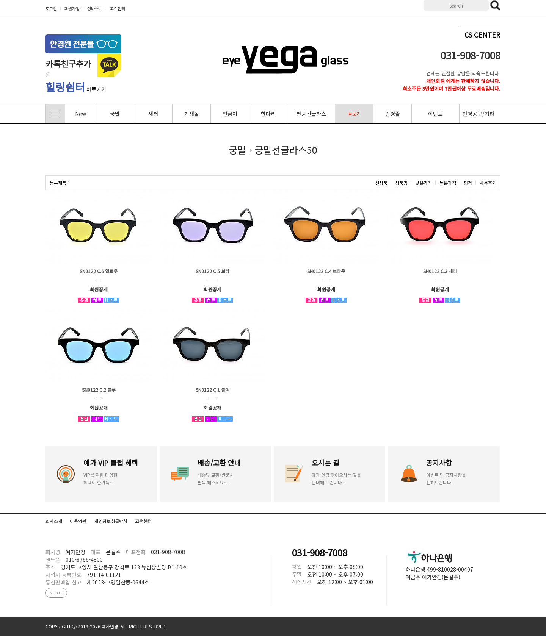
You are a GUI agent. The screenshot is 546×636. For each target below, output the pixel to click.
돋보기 (354, 113)
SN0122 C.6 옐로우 (99, 271)
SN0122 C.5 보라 (212, 271)
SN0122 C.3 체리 (440, 271)
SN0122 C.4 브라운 (326, 271)
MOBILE (56, 592)
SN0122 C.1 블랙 (212, 389)
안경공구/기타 (478, 113)
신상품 (381, 183)
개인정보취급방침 (110, 521)
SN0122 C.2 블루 (99, 389)
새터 (153, 113)
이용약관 (78, 521)
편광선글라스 (311, 113)
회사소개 (54, 521)
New (80, 113)
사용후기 (488, 183)
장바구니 (94, 8)
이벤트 (435, 113)
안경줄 (392, 113)
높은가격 (447, 183)
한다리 (268, 113)
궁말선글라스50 (285, 149)
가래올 (191, 113)
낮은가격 (423, 183)
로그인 (51, 8)
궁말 (115, 113)
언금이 (230, 113)
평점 (468, 183)
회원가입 (72, 8)
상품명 (401, 183)
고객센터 (117, 8)
